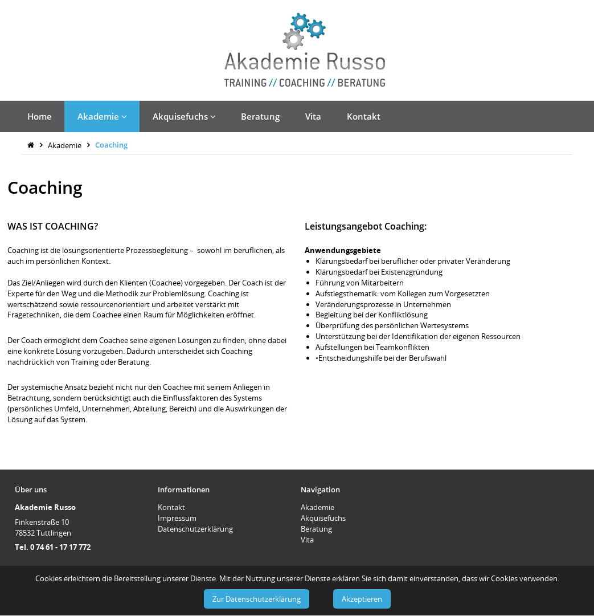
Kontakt (363, 116)
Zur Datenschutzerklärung (256, 599)
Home (39, 116)
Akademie (102, 116)
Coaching (111, 145)
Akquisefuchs (184, 116)
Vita (313, 116)
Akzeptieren (362, 599)
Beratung (260, 116)
